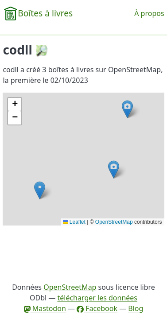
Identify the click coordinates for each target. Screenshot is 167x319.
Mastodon (45, 308)
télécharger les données (97, 298)
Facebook (97, 308)
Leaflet (74, 222)
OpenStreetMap (114, 222)
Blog (135, 308)
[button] (127, 109)
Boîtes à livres (45, 13)
